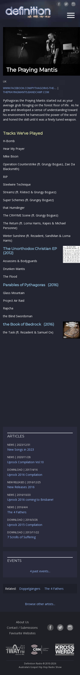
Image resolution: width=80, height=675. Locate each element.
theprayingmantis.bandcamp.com (26, 92)
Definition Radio (33, 663)
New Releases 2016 (21, 487)
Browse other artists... (40, 604)
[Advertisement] (40, 381)
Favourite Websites (22, 633)
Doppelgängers (29, 589)
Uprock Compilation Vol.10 (25, 462)
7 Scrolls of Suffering (21, 537)
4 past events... (40, 571)
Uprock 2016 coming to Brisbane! (30, 500)
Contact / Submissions (22, 628)
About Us (22, 622)
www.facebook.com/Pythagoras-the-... (30, 88)
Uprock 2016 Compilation (24, 475)
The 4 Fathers (16, 512)
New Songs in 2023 (20, 449)
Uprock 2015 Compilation (24, 525)
